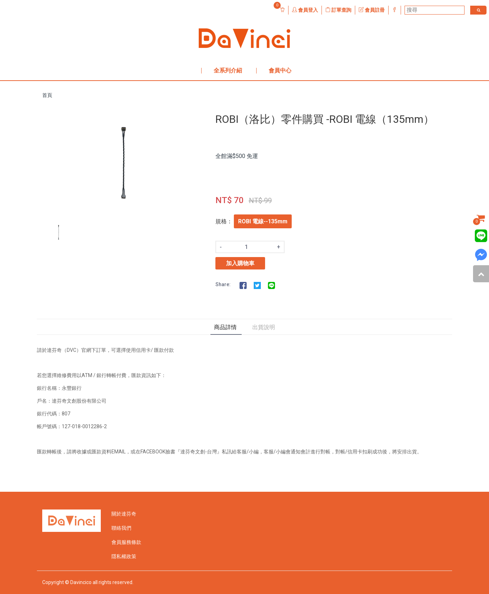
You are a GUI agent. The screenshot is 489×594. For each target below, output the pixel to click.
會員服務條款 (126, 542)
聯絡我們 (121, 528)
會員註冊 (372, 10)
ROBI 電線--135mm (262, 221)
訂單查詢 (338, 10)
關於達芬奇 (123, 514)
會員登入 (305, 10)
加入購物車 (240, 263)
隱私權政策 (123, 556)
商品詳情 (225, 327)
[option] (123, 164)
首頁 (47, 95)
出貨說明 (263, 327)
